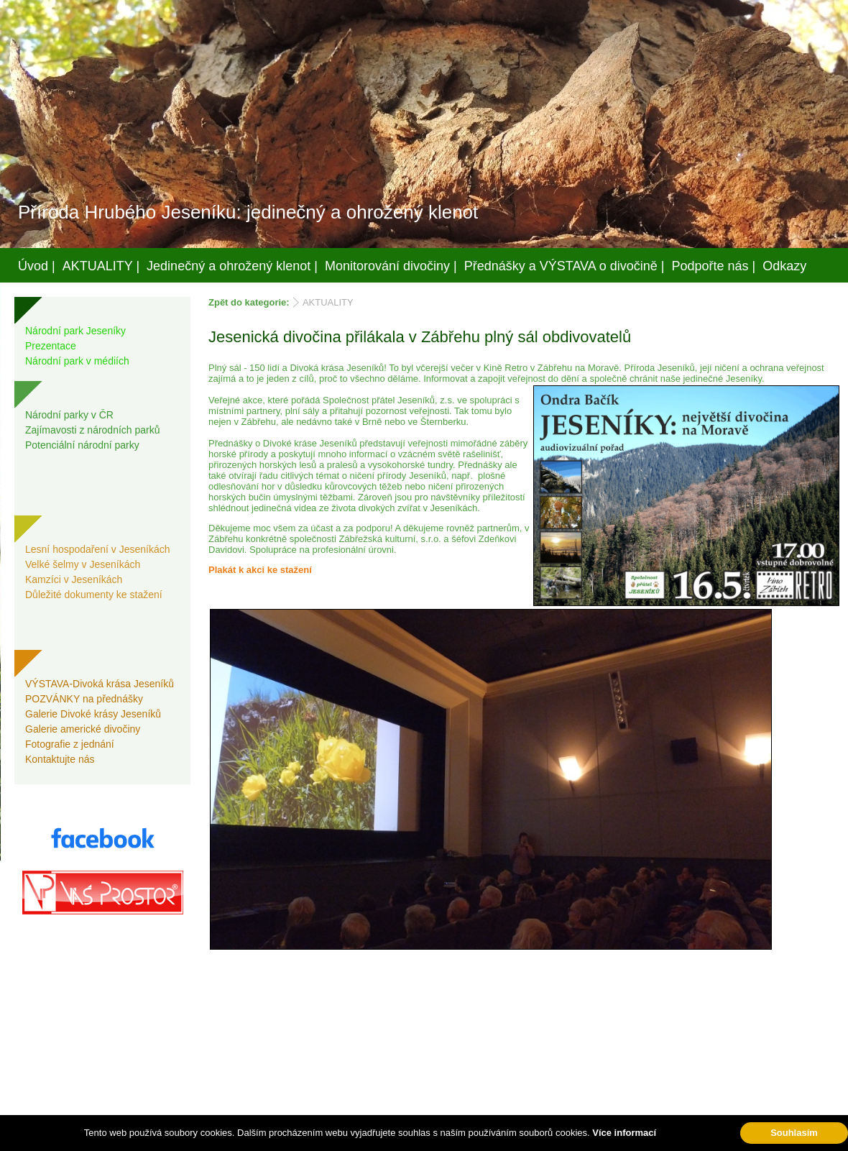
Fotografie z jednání (69, 744)
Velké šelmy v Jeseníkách (82, 564)
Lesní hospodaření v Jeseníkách (97, 549)
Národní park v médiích (77, 361)
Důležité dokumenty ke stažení (93, 594)
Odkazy (784, 266)
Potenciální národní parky (82, 445)
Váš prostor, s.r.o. (410, 1137)
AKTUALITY (328, 302)
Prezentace (50, 346)
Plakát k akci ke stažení (260, 569)
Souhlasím (794, 1132)
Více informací (624, 1132)
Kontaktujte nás (60, 759)
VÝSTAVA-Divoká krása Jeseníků (99, 683)
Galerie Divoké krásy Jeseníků (93, 714)
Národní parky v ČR (69, 415)
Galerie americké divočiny (82, 729)
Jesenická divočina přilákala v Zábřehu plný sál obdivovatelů (419, 337)
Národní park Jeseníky (75, 330)
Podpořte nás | (714, 266)
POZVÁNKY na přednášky (84, 699)
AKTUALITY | (101, 266)
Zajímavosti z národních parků (92, 430)
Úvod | (36, 266)
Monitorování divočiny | (391, 266)
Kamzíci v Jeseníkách (73, 579)
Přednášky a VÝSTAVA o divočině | (564, 266)
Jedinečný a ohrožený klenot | (232, 266)
